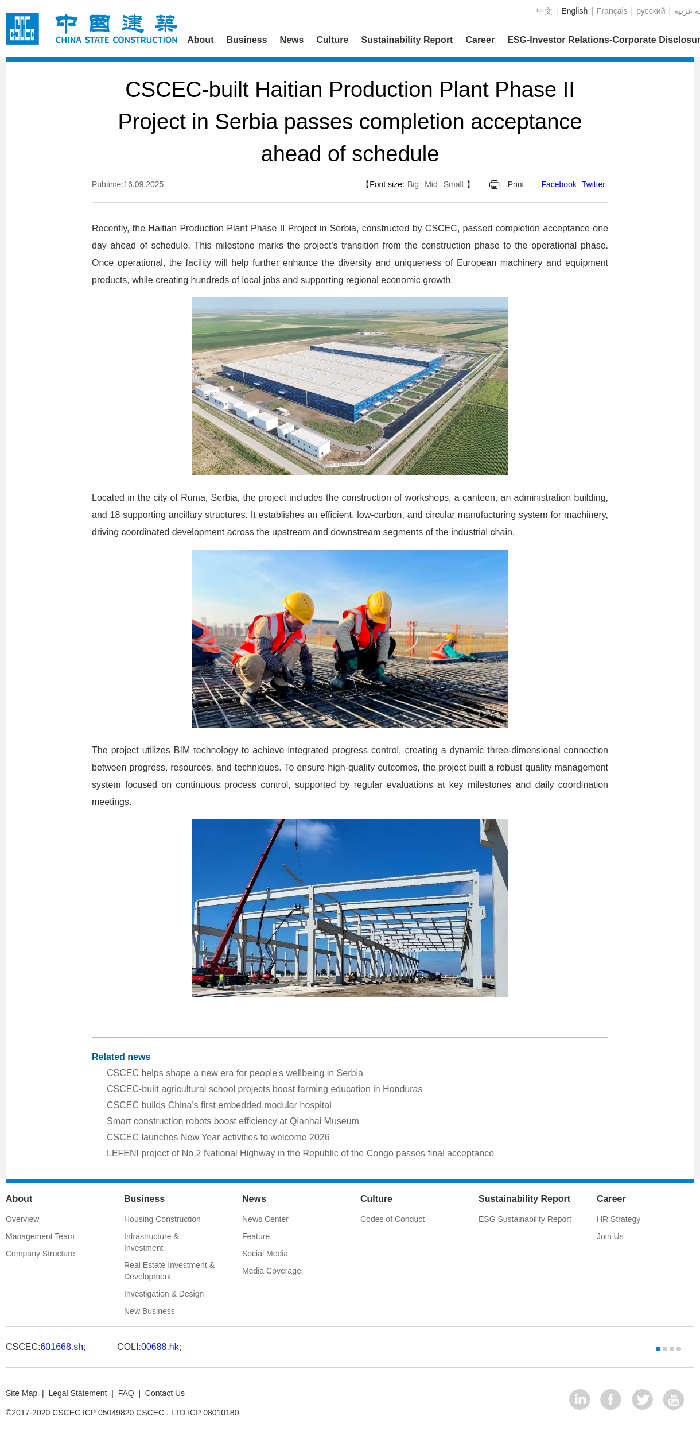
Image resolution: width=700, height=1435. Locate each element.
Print (516, 184)
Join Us (610, 1236)
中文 (544, 11)
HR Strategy (618, 1219)
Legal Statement (77, 1393)
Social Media (265, 1253)
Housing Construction (162, 1219)
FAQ (126, 1393)
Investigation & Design (164, 1293)
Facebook (558, 184)
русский (650, 11)
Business (246, 40)
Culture (332, 40)
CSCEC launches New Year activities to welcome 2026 (218, 1137)
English (574, 11)
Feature (256, 1236)
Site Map (21, 1393)
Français (612, 11)
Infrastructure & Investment (151, 1242)
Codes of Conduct (392, 1219)
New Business (149, 1311)
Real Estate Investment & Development (169, 1270)
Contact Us (165, 1393)
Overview (22, 1219)
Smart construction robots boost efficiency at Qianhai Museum (233, 1121)
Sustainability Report (407, 40)
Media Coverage (271, 1270)
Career (480, 40)
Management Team (40, 1236)
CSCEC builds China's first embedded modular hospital (219, 1105)
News (292, 40)
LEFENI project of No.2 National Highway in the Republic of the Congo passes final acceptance (300, 1153)
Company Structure (40, 1253)
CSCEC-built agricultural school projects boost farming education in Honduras (265, 1089)
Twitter (593, 184)
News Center (265, 1219)
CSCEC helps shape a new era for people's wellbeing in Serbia (235, 1073)
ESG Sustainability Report (525, 1219)
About (200, 40)
